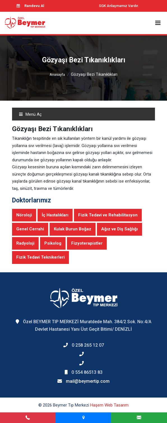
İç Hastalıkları (55, 215)
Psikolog (52, 243)
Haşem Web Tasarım (109, 405)
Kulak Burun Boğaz (72, 228)
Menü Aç (30, 114)
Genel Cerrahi (30, 228)
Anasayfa (57, 74)
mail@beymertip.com (88, 381)
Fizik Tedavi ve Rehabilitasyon (108, 215)
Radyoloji (25, 243)
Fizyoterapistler (87, 243)
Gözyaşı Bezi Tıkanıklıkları (94, 74)
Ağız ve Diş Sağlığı (119, 228)
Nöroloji (24, 215)
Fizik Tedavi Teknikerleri (40, 257)
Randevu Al (30, 6)
